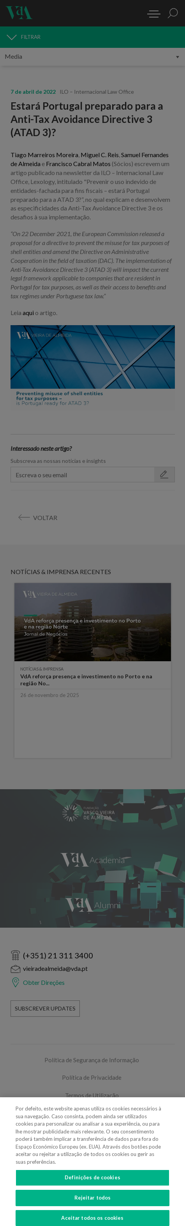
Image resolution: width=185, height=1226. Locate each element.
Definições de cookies (92, 1182)
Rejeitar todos (92, 1202)
